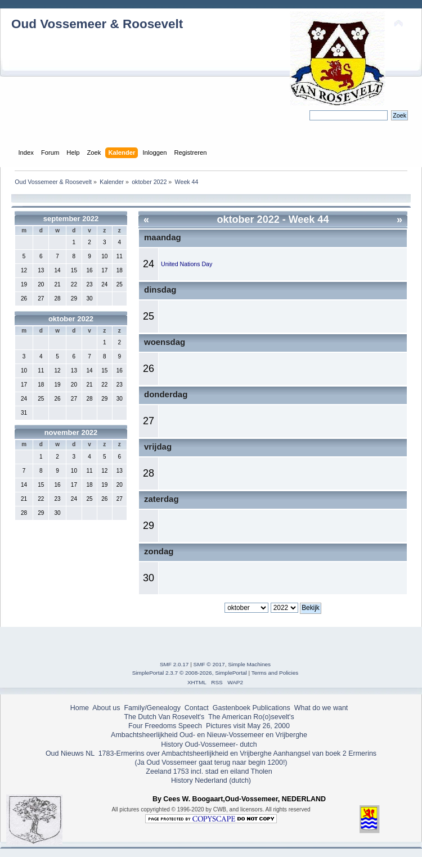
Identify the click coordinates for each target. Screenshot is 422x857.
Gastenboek (231, 708)
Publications (271, 708)
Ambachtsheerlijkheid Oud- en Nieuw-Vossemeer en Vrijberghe (209, 735)
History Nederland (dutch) (211, 780)
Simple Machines (249, 664)
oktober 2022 (70, 319)
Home (79, 708)
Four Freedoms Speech (165, 726)
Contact (197, 708)
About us (106, 708)
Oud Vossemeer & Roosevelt (97, 24)
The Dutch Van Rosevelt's (164, 717)
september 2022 (70, 218)
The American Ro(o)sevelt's (251, 717)
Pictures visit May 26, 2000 (248, 726)
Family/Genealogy (152, 708)
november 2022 (71, 432)
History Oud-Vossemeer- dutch (209, 744)
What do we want (321, 708)
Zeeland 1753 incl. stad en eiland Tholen (209, 771)
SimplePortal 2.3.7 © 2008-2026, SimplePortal (189, 673)
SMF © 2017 (209, 664)
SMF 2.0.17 (174, 664)
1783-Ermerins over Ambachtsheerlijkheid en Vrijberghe (183, 753)
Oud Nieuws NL (70, 753)
